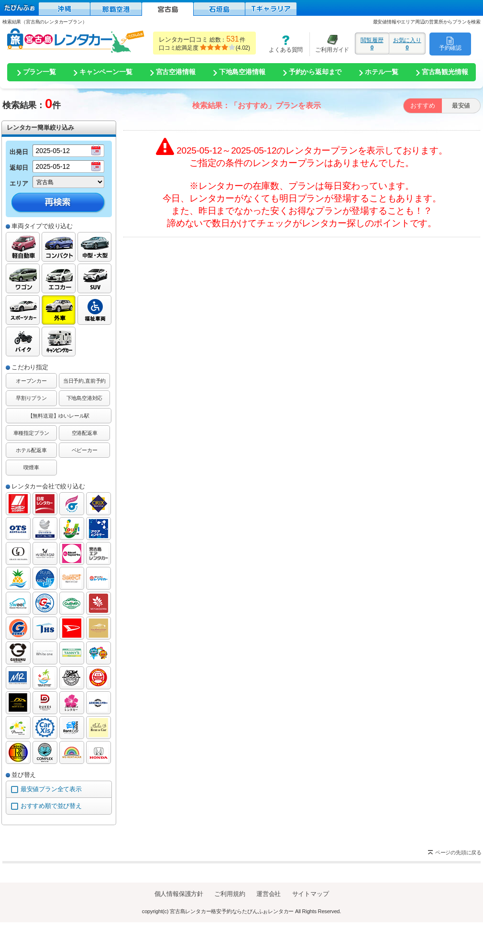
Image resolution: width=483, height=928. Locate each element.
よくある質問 (283, 44)
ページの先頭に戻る (458, 852)
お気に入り (407, 43)
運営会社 (268, 893)
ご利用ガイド (329, 44)
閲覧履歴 (372, 43)
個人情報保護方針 (178, 893)
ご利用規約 (229, 893)
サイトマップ (310, 893)
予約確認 (450, 43)
